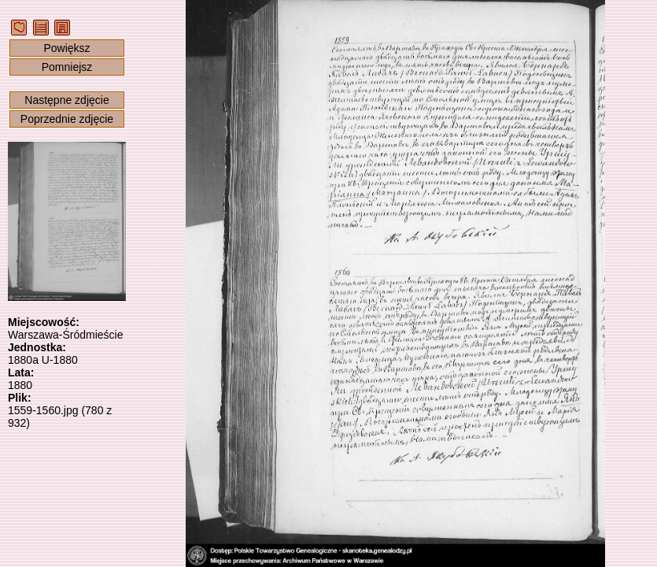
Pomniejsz (67, 67)
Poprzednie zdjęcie (66, 119)
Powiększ (66, 48)
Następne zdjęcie (66, 100)
